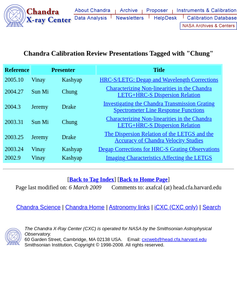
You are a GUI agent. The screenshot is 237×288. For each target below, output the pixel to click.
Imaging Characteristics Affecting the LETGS (159, 158)
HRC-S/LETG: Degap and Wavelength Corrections (159, 80)
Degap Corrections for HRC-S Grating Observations (159, 149)
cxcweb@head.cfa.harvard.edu (174, 239)
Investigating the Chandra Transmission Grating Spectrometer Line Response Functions (159, 106)
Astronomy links (129, 207)
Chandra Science (38, 207)
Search (211, 207)
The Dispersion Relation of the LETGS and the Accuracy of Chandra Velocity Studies (159, 137)
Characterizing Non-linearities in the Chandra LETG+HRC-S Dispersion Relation (159, 91)
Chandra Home (85, 207)
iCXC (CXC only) (176, 207)
